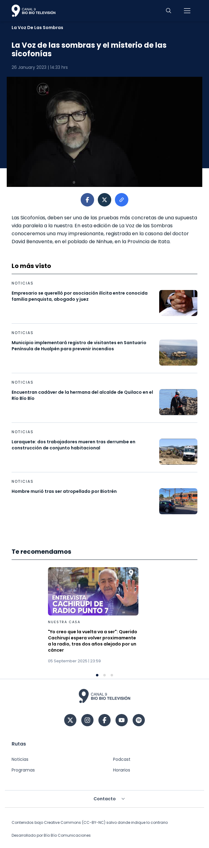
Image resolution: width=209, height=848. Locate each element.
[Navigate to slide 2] (104, 675)
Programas (23, 770)
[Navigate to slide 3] (112, 675)
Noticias (20, 759)
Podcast (121, 759)
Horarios (121, 770)
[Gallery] (104, 621)
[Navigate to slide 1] (97, 675)
